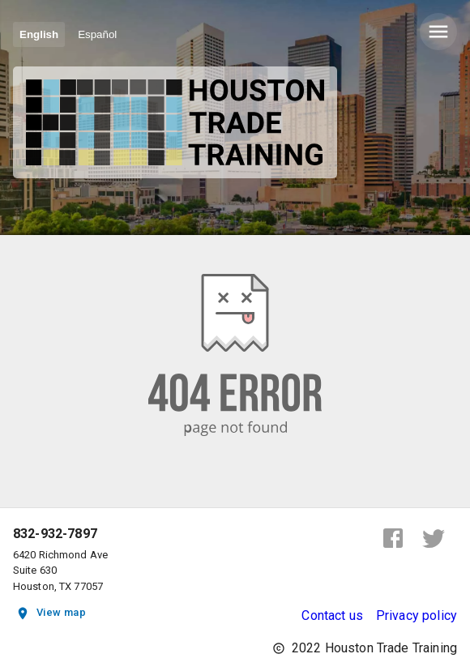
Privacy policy (416, 615)
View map (51, 613)
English (39, 34)
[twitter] (434, 538)
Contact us (332, 615)
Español (97, 34)
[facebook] (393, 538)
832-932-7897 (55, 534)
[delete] (438, 31)
